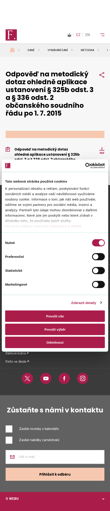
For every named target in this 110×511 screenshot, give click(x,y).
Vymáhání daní (58, 50)
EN (87, 35)
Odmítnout (55, 342)
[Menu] (99, 35)
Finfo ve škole (16, 362)
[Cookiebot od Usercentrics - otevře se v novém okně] (85, 165)
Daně (31, 50)
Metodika (87, 50)
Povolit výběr (55, 329)
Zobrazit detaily (83, 302)
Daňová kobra (16, 353)
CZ (78, 35)
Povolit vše (55, 316)
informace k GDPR (65, 226)
